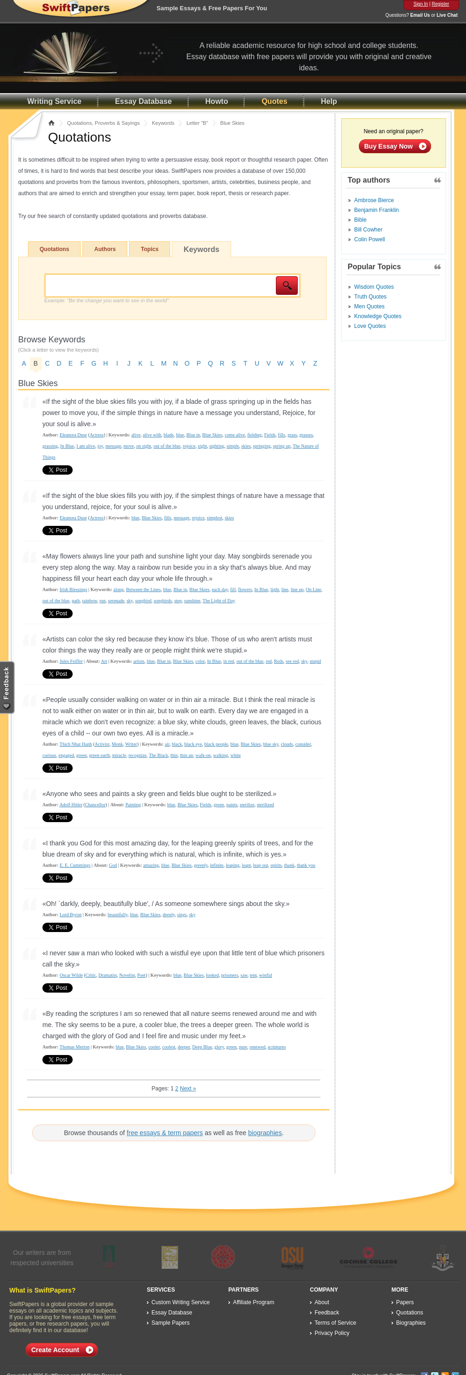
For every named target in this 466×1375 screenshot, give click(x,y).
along (118, 589)
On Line (313, 589)
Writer (131, 744)
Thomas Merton (74, 1046)
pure (243, 1046)
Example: (106, 300)
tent (253, 975)
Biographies (410, 1323)
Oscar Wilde (71, 975)
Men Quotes (369, 306)
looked (212, 975)
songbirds (163, 600)
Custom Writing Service (180, 1302)
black (177, 744)
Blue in (193, 434)
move (128, 446)
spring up (282, 446)
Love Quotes (370, 326)
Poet (141, 975)
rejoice (189, 446)
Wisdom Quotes (374, 287)
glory (219, 1046)
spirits (275, 865)
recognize (138, 755)
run (102, 600)
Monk (117, 744)
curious (49, 755)
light (274, 589)
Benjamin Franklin (376, 210)
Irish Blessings (73, 589)
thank (289, 865)
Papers (405, 1302)
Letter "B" (197, 123)
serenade (116, 600)
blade (169, 434)
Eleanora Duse (73, 434)
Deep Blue (202, 1046)
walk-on (203, 755)
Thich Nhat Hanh (76, 744)
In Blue (67, 446)
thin (174, 755)
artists (138, 661)
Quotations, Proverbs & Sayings (103, 123)
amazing (151, 865)
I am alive (85, 446)
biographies (265, 1133)
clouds (287, 744)
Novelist (127, 975)
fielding (254, 434)
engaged (66, 755)
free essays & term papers (165, 1133)
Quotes (274, 101)
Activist (102, 744)
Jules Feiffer (71, 661)
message (113, 446)
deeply (169, 914)
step (178, 600)
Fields (269, 434)
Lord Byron (71, 914)
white (236, 755)
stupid (315, 661)
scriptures (276, 1046)
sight (202, 446)
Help (329, 101)
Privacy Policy (332, 1333)
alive (135, 434)
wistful (265, 975)
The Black (158, 755)
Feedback (327, 1312)
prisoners (229, 975)
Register (440, 4)
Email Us (420, 15)
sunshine (192, 600)
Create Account (55, 1350)
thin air (186, 755)
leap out (260, 865)
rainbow (89, 600)
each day (220, 589)
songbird (143, 600)
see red (292, 661)
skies (246, 446)
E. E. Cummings (75, 865)
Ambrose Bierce (374, 200)
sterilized (265, 804)
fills (281, 434)
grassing (50, 446)
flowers (245, 589)
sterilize (247, 804)
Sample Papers (170, 1323)
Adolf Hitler (70, 804)
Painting (133, 804)
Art (104, 661)
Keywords (163, 123)
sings (182, 914)
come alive (235, 434)
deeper (184, 1046)
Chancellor (95, 804)
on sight (143, 446)
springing (262, 446)
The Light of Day (219, 600)
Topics (149, 249)
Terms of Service (335, 1323)
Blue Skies (212, 434)
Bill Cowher (368, 229)
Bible (360, 220)
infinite (217, 865)
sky (130, 600)
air (167, 744)
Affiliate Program (253, 1302)
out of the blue (166, 446)
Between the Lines (143, 589)
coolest (168, 1046)
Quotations (54, 249)
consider (303, 744)
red (269, 661)
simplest (214, 517)
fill (233, 589)
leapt (246, 865)
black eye (193, 744)
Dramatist (107, 975)
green (81, 755)
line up (297, 589)
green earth (99, 755)
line (284, 589)
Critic (90, 975)
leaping (232, 865)
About (322, 1302)
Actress (96, 434)
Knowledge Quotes (377, 316)
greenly (200, 865)
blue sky (271, 744)
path (76, 600)
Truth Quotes (370, 296)
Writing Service (54, 101)
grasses (306, 434)
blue (180, 434)
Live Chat (447, 15)
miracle (119, 755)
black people (216, 744)
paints (232, 804)
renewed (258, 1046)
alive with (152, 434)
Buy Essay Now (388, 146)
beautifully (118, 914)
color (200, 661)
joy (100, 446)
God (113, 865)
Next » (188, 1088)
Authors (105, 249)
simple (232, 446)
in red (228, 661)
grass (292, 434)
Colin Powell (369, 239)
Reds (278, 661)
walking (220, 755)
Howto (217, 101)
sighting (216, 446)
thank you (306, 865)
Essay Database (143, 101)
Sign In (420, 4)
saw (243, 975)
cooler (154, 1046)
